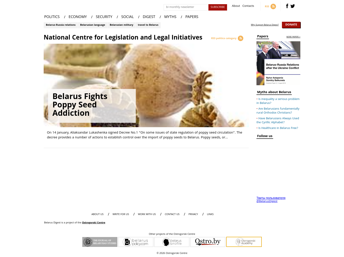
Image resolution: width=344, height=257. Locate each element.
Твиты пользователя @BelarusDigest (270, 200)
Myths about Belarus (274, 93)
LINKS (210, 214)
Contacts (248, 6)
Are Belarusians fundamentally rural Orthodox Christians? (277, 111)
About (236, 6)
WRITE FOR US (121, 214)
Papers (262, 37)
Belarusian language (92, 25)
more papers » (293, 37)
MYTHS (170, 17)
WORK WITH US (147, 214)
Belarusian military (121, 25)
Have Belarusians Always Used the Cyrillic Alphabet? (277, 121)
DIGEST (149, 17)
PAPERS (191, 17)
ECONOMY (78, 17)
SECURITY (104, 17)
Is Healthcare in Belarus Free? (278, 128)
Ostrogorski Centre (93, 223)
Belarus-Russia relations (60, 25)
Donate (291, 24)
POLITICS (52, 17)
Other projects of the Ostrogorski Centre (172, 234)
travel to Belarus (148, 25)
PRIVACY (193, 214)
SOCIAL (127, 17)
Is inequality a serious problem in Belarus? (277, 101)
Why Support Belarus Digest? (265, 25)
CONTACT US (172, 214)
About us (97, 214)
